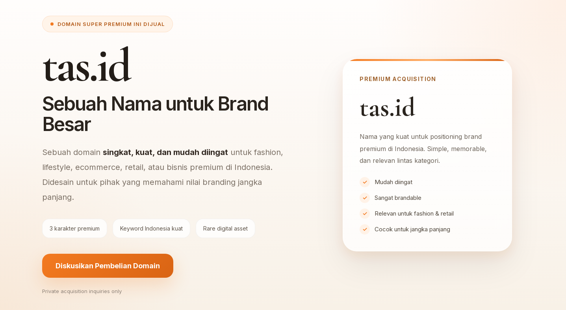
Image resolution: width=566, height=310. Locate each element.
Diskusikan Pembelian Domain (108, 266)
